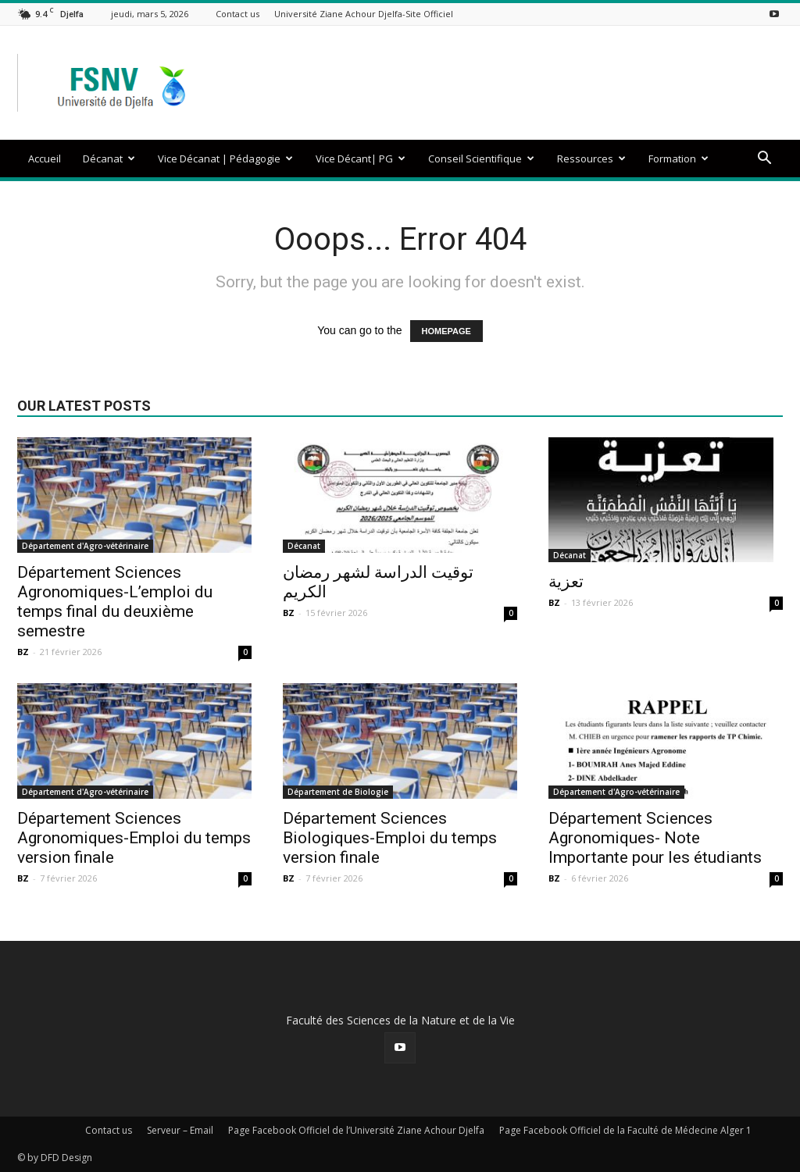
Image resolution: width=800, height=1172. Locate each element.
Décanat (109, 158)
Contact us (237, 14)
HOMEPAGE (446, 331)
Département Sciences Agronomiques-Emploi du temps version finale (134, 838)
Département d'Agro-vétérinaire (85, 545)
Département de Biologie (338, 791)
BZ (23, 651)
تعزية (566, 581)
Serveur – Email (180, 1130)
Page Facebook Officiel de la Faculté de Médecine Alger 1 (625, 1130)
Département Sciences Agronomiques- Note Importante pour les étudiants (655, 838)
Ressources (591, 158)
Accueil (44, 158)
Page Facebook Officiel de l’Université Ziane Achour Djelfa (356, 1130)
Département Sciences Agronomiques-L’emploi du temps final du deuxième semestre (114, 601)
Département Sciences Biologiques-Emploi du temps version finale (390, 838)
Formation (678, 158)
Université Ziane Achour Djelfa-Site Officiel (363, 14)
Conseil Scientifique (481, 158)
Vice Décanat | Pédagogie (225, 158)
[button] (764, 159)
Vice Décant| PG (360, 158)
